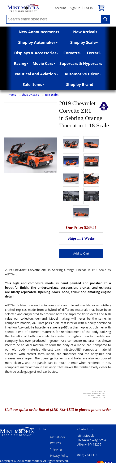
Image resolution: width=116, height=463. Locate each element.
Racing (21, 63)
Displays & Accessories (36, 52)
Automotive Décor (83, 73)
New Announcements (39, 31)
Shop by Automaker (37, 42)
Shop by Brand (79, 84)
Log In (88, 8)
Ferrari (94, 52)
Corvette (73, 52)
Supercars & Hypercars (81, 63)
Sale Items (33, 84)
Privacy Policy (59, 456)
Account (60, 8)
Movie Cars (44, 63)
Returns (55, 443)
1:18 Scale (51, 94)
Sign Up (75, 8)
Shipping (56, 449)
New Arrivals (85, 31)
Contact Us (57, 437)
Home (12, 94)
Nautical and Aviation (36, 73)
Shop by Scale (84, 42)
